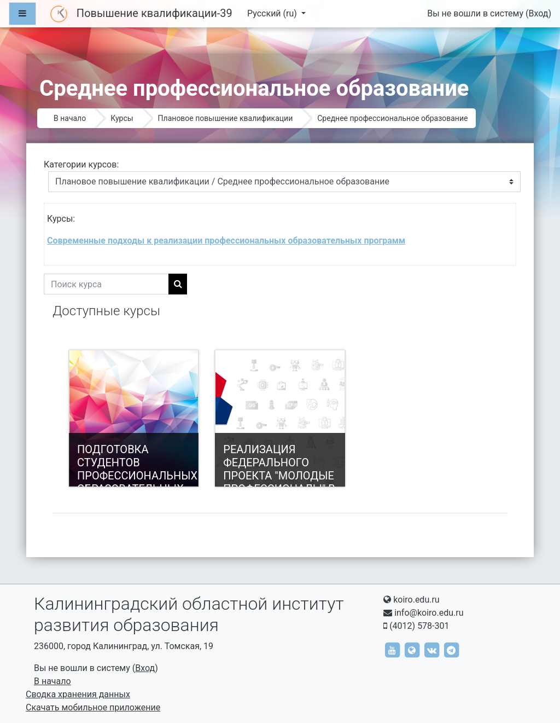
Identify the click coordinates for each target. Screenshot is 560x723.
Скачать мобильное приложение (93, 707)
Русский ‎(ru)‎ (273, 13)
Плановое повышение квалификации (225, 118)
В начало (70, 118)
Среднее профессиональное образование (392, 118)
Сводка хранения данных (78, 694)
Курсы (121, 118)
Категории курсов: (81, 164)
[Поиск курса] (106, 284)
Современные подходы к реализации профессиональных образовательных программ (226, 240)
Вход (538, 13)
